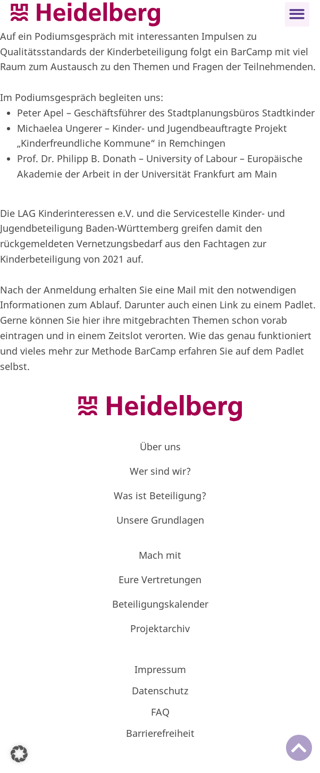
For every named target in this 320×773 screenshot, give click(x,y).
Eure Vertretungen (160, 579)
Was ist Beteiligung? (160, 495)
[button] (297, 14)
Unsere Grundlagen (160, 520)
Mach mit (160, 555)
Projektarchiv (160, 628)
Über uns (160, 446)
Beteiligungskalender (160, 604)
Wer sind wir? (160, 471)
